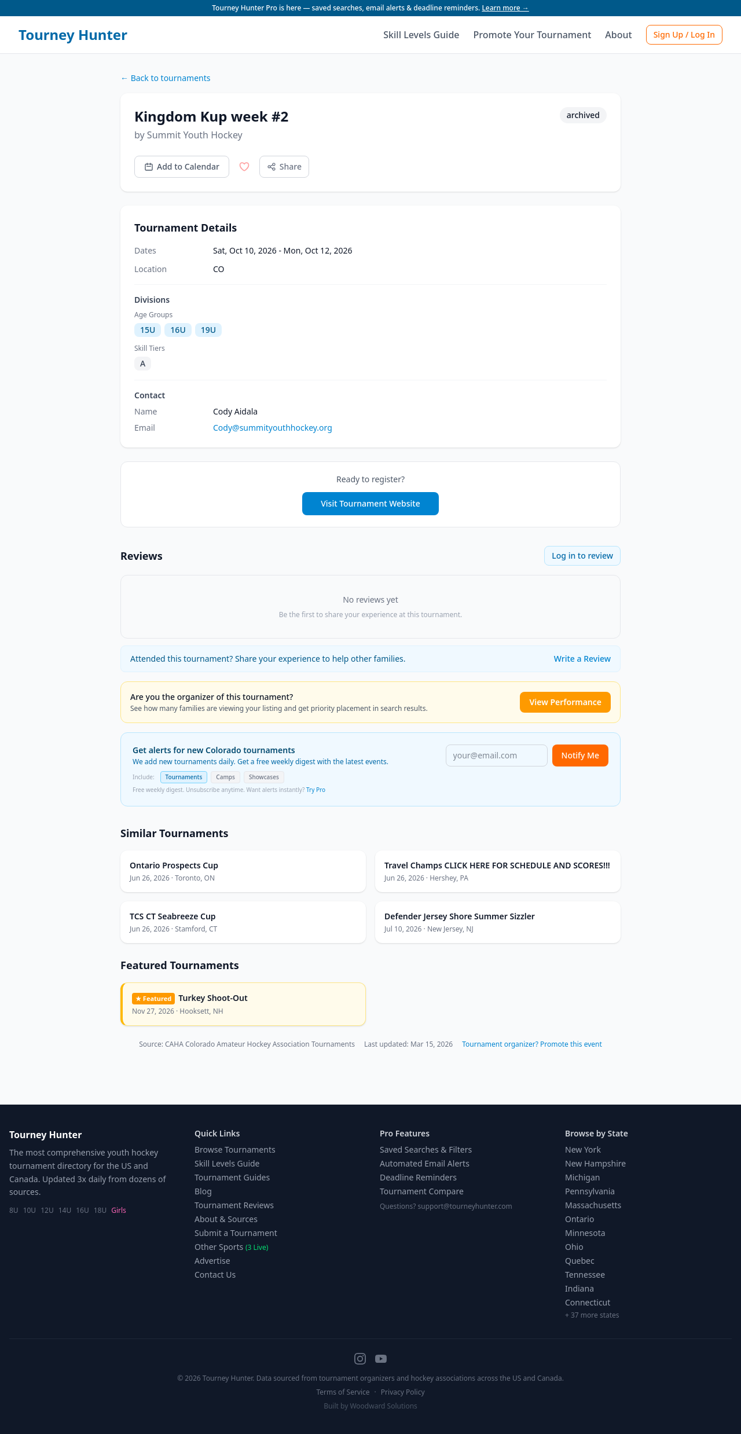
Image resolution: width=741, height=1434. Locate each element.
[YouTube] (381, 1359)
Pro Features (405, 1133)
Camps (225, 777)
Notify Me (580, 755)
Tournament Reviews (234, 1205)
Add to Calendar (181, 166)
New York (583, 1149)
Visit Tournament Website (370, 503)
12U (47, 1210)
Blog (203, 1191)
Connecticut (587, 1302)
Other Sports (231, 1246)
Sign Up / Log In (684, 34)
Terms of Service (342, 1392)
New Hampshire (595, 1163)
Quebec (580, 1260)
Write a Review (582, 658)
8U (14, 1210)
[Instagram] (360, 1359)
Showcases (264, 777)
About (618, 34)
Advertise (212, 1260)
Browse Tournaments (235, 1149)
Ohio (574, 1246)
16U (82, 1210)
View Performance (565, 701)
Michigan (582, 1177)
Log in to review (582, 555)
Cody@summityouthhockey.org (272, 427)
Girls (118, 1210)
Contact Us (215, 1274)
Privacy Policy (403, 1392)
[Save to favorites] (244, 167)
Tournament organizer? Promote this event (532, 1044)
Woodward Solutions (383, 1406)
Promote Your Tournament (533, 34)
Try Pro (315, 790)
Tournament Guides (232, 1177)
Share (284, 166)
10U (29, 1210)
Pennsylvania (590, 1191)
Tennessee (585, 1274)
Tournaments (184, 777)
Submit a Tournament (236, 1232)
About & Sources (226, 1218)
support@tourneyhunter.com (465, 1206)
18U (100, 1210)
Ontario (579, 1218)
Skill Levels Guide (421, 34)
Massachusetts (593, 1205)
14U (65, 1210)
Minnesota (585, 1232)
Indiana (579, 1288)
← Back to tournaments (165, 77)
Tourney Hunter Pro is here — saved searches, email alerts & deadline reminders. (370, 8)
